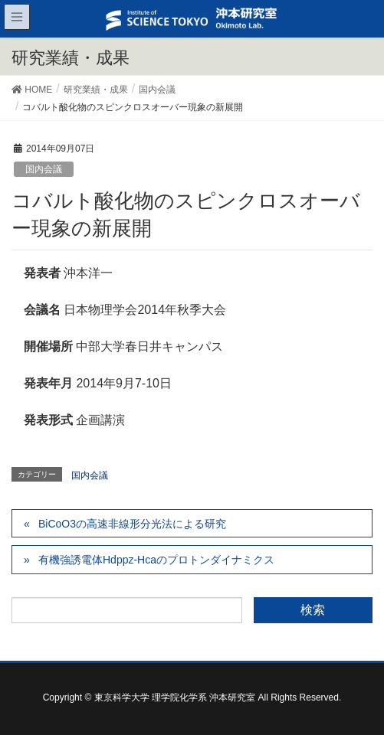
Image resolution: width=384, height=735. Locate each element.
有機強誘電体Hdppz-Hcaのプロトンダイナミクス (156, 560)
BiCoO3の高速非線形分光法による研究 (132, 524)
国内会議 (43, 169)
